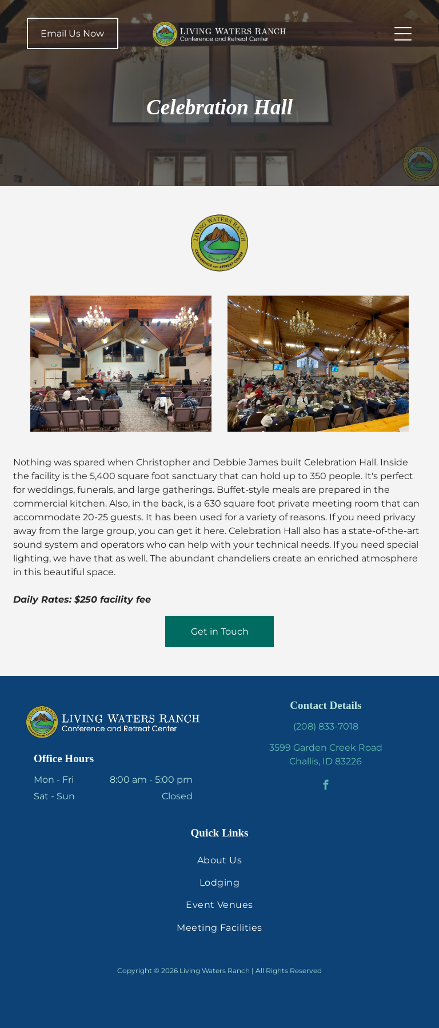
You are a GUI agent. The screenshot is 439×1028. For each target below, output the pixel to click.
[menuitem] (219, 859)
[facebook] (325, 787)
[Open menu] (403, 33)
